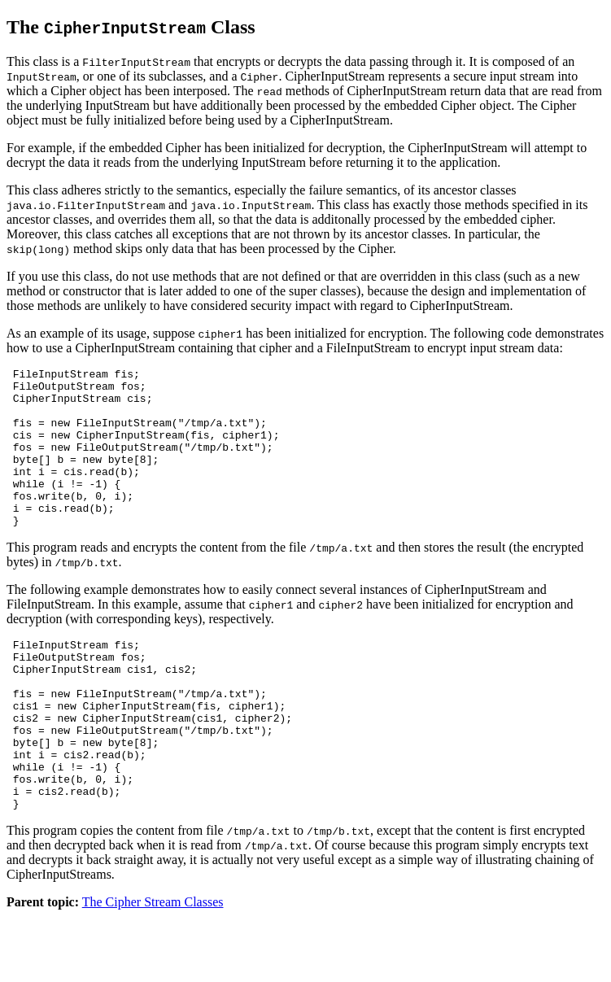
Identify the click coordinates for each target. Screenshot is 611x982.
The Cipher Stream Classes (153, 968)
